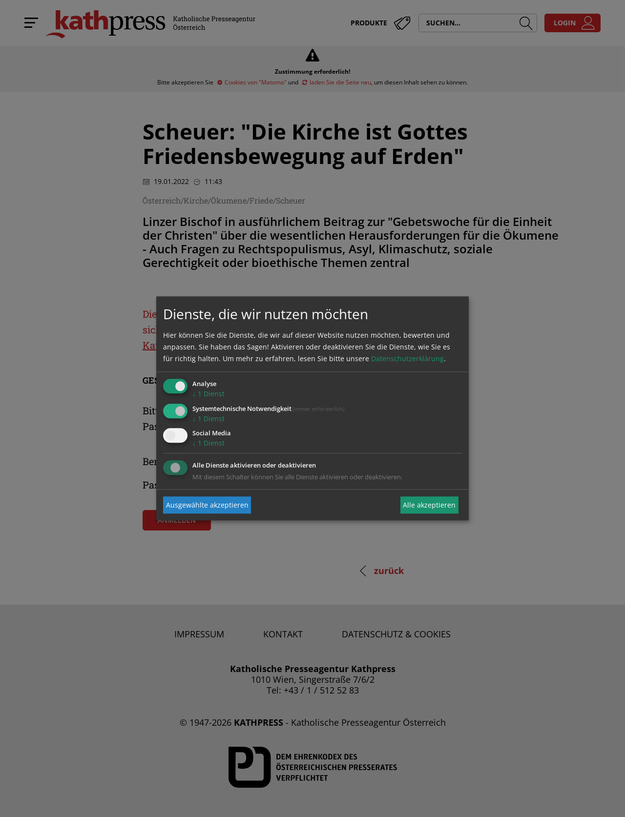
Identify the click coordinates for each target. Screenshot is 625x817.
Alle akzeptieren (429, 505)
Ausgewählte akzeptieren (207, 505)
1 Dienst (208, 393)
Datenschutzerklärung (407, 358)
